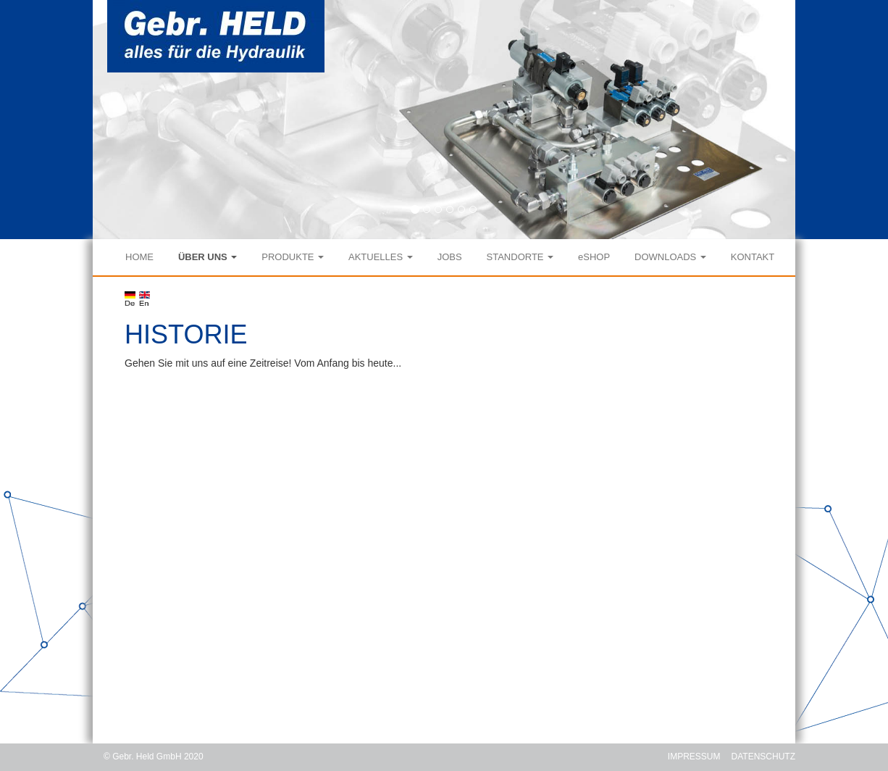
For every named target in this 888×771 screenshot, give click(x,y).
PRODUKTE (292, 256)
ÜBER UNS (208, 256)
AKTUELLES (380, 256)
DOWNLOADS (670, 256)
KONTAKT (752, 256)
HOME (139, 256)
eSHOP (594, 256)
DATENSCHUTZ (763, 756)
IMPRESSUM (694, 756)
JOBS (449, 256)
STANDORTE (520, 256)
